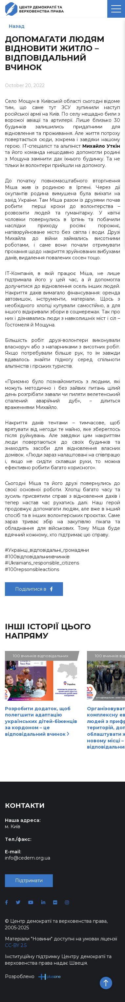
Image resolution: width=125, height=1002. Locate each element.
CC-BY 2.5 (16, 945)
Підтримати (29, 880)
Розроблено (33, 976)
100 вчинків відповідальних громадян (40, 657)
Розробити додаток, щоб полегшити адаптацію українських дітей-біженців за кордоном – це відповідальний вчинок (41, 721)
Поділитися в (34, 589)
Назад (17, 26)
